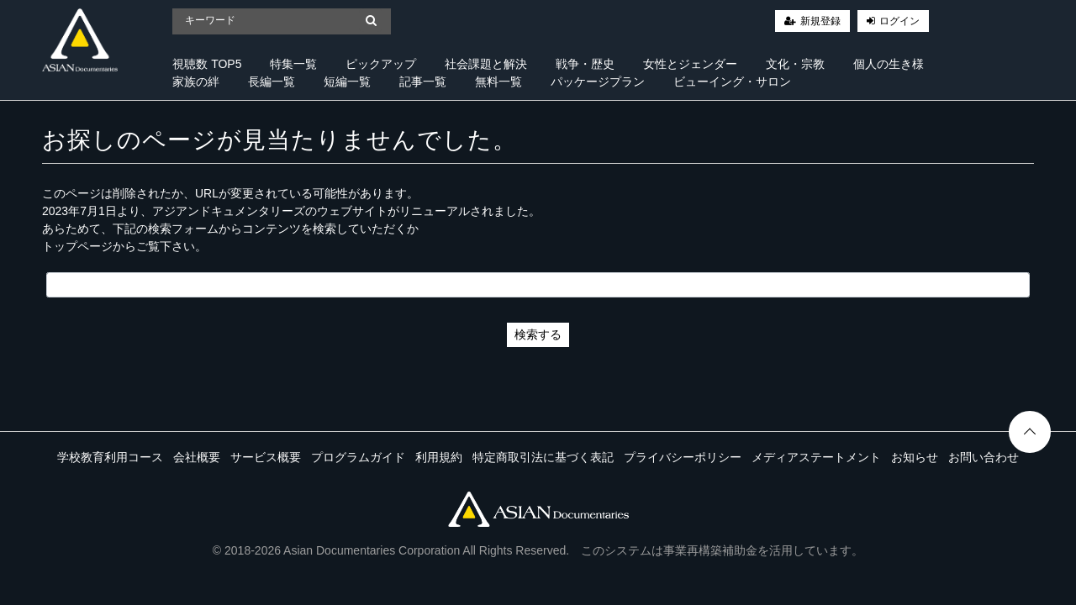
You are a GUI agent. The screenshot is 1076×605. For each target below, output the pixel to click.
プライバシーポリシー (682, 457)
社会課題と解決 (486, 64)
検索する (538, 334)
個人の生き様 (888, 64)
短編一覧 (347, 81)
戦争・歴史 (585, 64)
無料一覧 (498, 81)
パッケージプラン (598, 81)
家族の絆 (195, 81)
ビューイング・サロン (732, 81)
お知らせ (914, 457)
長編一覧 (271, 81)
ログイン (899, 21)
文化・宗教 (795, 64)
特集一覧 (293, 64)
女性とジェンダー (690, 64)
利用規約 (438, 457)
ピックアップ (380, 64)
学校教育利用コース (110, 457)
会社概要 (196, 457)
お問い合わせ (983, 457)
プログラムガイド (358, 457)
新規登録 (820, 21)
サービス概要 (265, 457)
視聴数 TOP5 (206, 64)
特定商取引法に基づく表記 (543, 457)
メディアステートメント (816, 457)
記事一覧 (422, 81)
